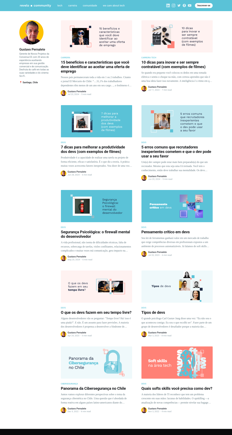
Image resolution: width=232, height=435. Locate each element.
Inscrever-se (203, 5)
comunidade (90, 5)
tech (59, 5)
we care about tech (114, 5)
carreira (72, 5)
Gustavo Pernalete (77, 91)
